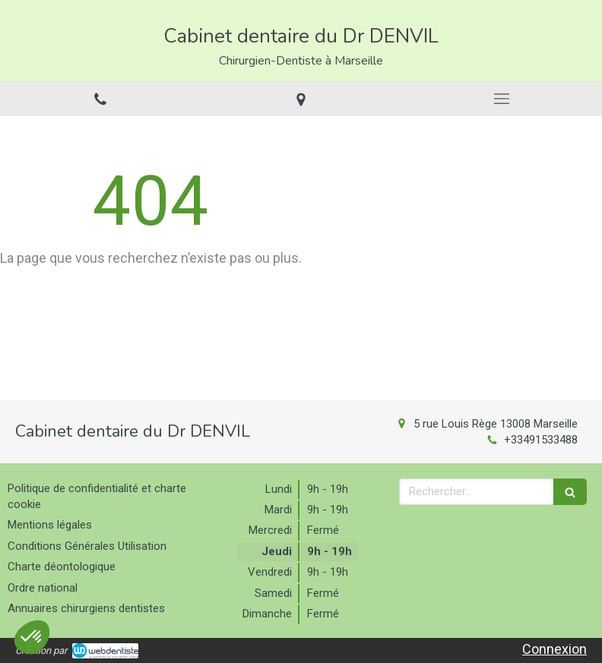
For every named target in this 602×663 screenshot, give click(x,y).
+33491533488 (541, 440)
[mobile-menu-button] (501, 99)
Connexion (554, 649)
